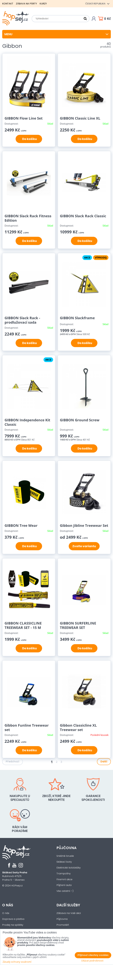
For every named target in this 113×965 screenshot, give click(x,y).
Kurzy (43, 3)
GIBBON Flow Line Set (24, 118)
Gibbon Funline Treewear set (27, 727)
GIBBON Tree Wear (21, 525)
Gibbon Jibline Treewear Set (84, 525)
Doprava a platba (13, 919)
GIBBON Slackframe (77, 317)
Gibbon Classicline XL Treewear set (78, 727)
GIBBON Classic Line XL (80, 118)
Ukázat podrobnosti (92, 960)
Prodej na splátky (12, 925)
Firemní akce (64, 879)
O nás (7, 905)
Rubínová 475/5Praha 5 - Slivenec (14, 876)
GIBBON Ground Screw (79, 420)
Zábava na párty (26, 3)
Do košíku (29, 139)
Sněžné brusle (65, 856)
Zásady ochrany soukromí (17, 961)
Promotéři (62, 925)
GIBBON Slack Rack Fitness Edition (28, 218)
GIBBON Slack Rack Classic (83, 215)
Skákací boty (64, 861)
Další (103, 761)
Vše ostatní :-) (65, 891)
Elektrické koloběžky (68, 867)
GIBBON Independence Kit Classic (27, 422)
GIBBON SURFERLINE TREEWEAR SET (78, 625)
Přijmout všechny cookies (93, 955)
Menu (56, 34)
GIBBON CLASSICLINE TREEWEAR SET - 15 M (23, 625)
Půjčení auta (64, 885)
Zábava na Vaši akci (68, 913)
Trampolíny (63, 873)
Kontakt (7, 3)
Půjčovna (66, 847)
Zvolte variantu (84, 546)
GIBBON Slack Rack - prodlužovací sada (22, 320)
